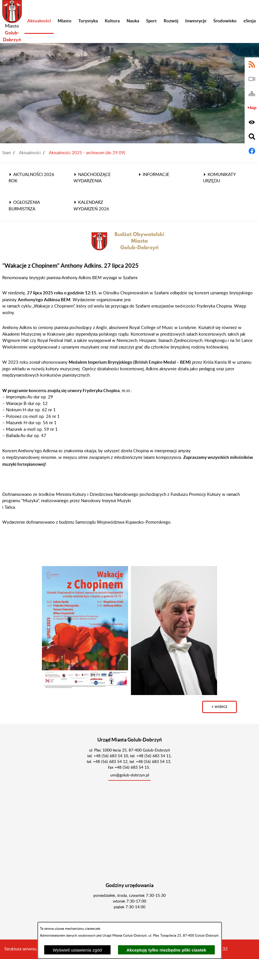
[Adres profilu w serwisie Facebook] (252, 151)
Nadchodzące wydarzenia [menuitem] (92, 178)
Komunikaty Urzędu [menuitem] (219, 178)
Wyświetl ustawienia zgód (77, 950)
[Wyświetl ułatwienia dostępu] (252, 122)
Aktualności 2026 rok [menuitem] (31, 178)
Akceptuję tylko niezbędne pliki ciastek (166, 950)
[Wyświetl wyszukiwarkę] (252, 137)
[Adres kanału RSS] (252, 64)
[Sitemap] (252, 94)
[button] (85, 628)
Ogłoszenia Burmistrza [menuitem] (24, 205)
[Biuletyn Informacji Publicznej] (252, 108)
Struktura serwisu (20, 949)
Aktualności (30, 153)
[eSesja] (252, 79)
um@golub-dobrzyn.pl (129, 775)
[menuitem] (39, 21)
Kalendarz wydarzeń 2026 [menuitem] (91, 205)
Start (6, 153)
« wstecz (219, 706)
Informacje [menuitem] (153, 175)
